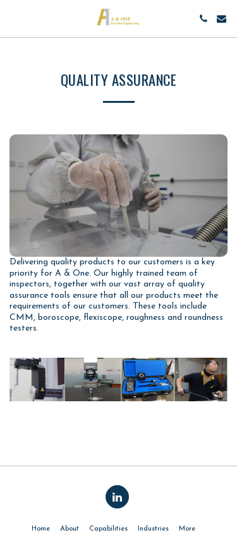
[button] (14, 18)
